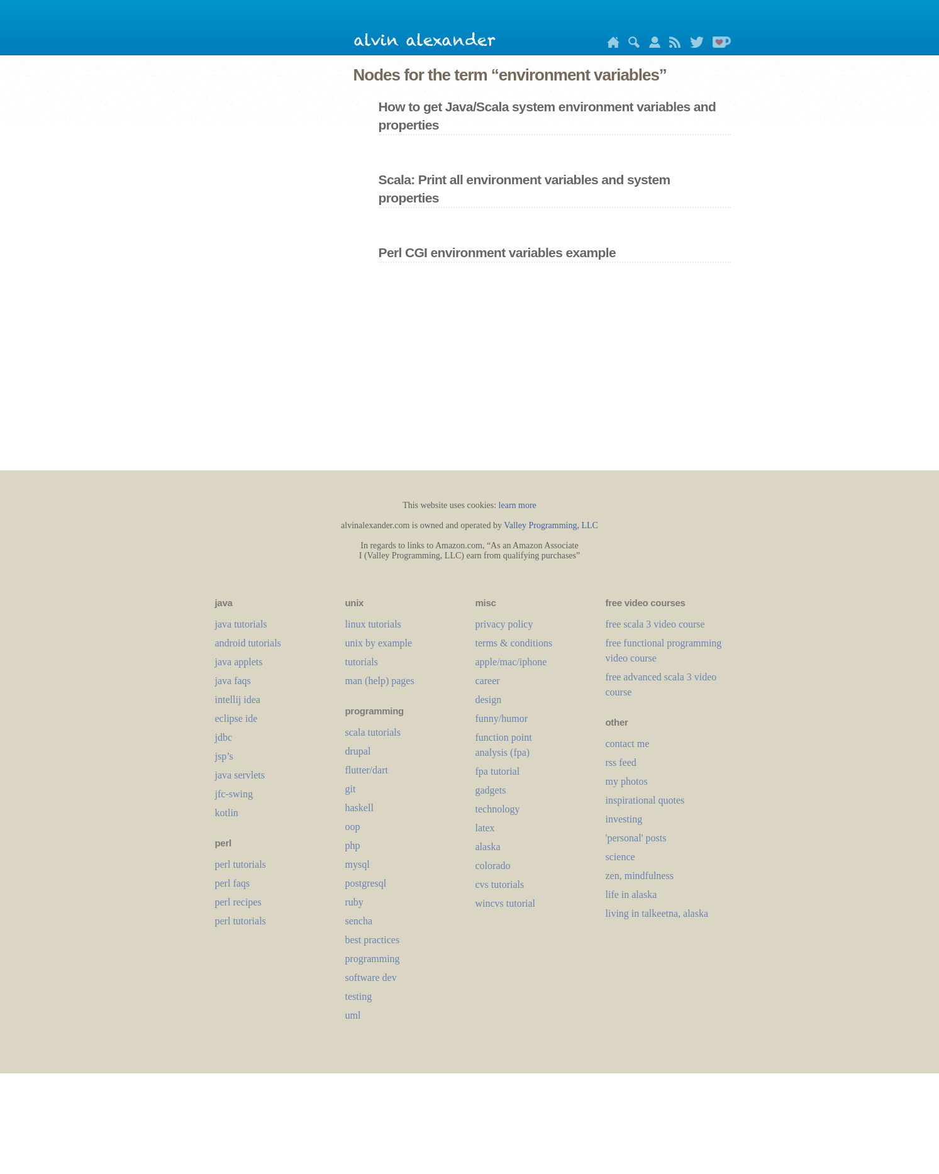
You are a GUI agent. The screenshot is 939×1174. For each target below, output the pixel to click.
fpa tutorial (497, 771)
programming (372, 958)
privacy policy (504, 624)
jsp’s (224, 756)
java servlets (240, 775)
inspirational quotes (645, 800)
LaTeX (485, 827)
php (352, 845)
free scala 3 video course (655, 624)
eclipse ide (236, 718)
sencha (359, 921)
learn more (517, 505)
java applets (239, 661)
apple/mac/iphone (511, 661)
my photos (627, 781)
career (487, 680)
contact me (628, 743)
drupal (358, 751)
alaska (488, 846)
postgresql (366, 883)
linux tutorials (373, 624)
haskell (359, 807)
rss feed (621, 762)
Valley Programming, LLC (551, 525)
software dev (371, 977)
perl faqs (232, 883)
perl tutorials (240, 864)
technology (497, 809)
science (620, 856)
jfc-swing (234, 794)
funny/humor (501, 718)
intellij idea (237, 699)
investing (624, 819)
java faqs (233, 680)
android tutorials (248, 643)
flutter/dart (366, 770)
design (488, 699)
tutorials (361, 661)
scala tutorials (373, 732)
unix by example (379, 643)
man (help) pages (379, 680)
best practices (372, 939)
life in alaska (631, 894)
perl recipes (238, 902)
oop (352, 826)
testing (358, 996)
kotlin (226, 812)
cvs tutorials (500, 884)
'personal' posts (636, 838)
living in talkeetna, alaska (657, 913)
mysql (357, 864)
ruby (354, 902)
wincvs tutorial (505, 903)
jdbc (224, 737)
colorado (493, 865)
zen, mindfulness (640, 875)
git (350, 789)
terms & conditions (514, 643)
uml (353, 1015)
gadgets (490, 790)
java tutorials (241, 624)
